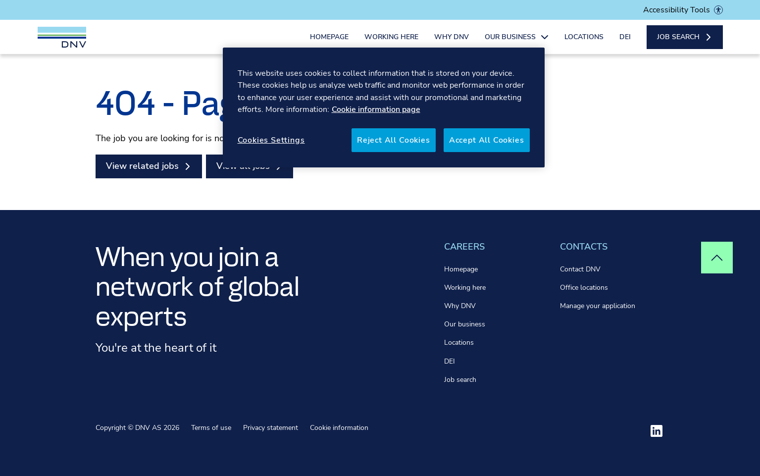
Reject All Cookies (393, 140)
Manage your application (597, 306)
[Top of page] (717, 257)
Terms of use (211, 427)
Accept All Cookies (486, 140)
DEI (625, 43)
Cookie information (339, 427)
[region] (384, 107)
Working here (391, 43)
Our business (464, 324)
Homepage (329, 43)
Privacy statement (270, 427)
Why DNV (451, 43)
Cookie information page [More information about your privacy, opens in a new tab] (376, 109)
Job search (460, 379)
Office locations (584, 287)
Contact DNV (580, 269)
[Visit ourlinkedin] (656, 431)
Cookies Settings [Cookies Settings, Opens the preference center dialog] (271, 140)
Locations (584, 43)
